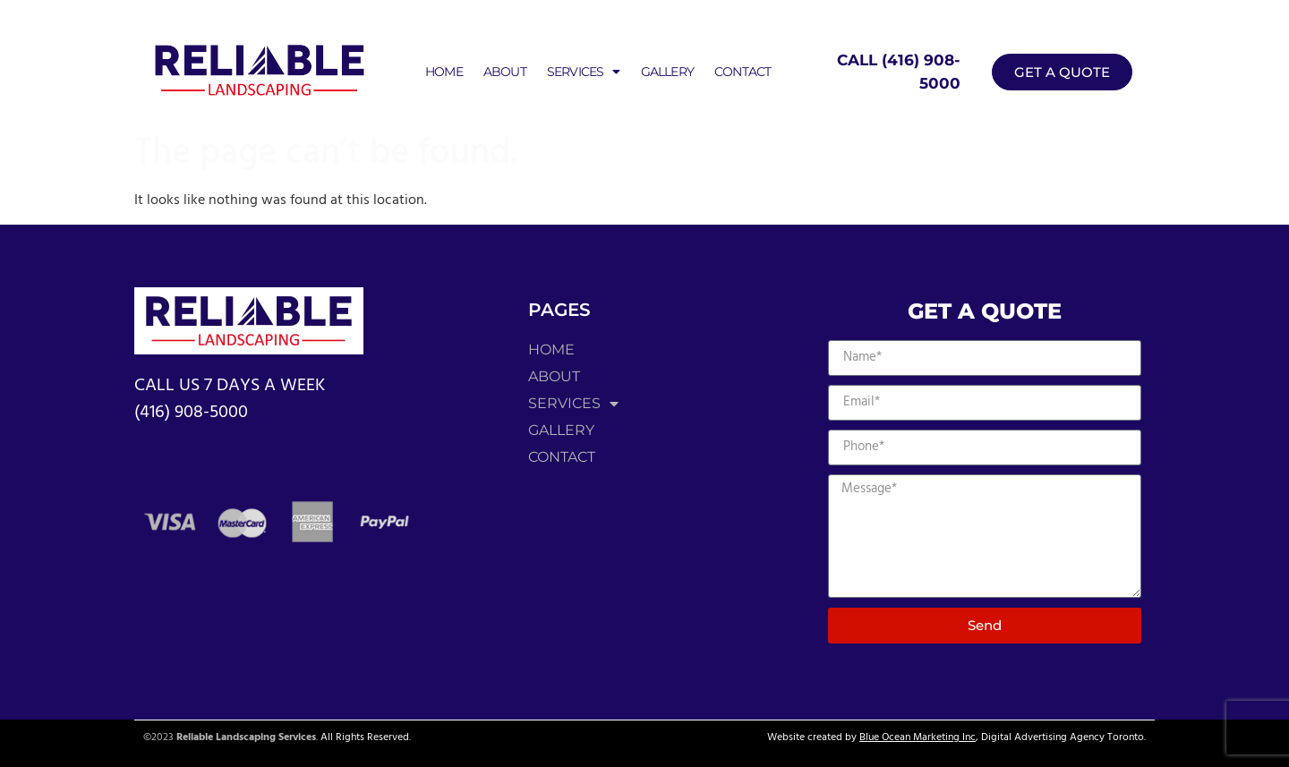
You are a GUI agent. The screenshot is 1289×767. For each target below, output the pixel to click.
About (504, 72)
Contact (742, 72)
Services (583, 71)
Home (444, 72)
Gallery (667, 72)
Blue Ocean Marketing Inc (917, 737)
